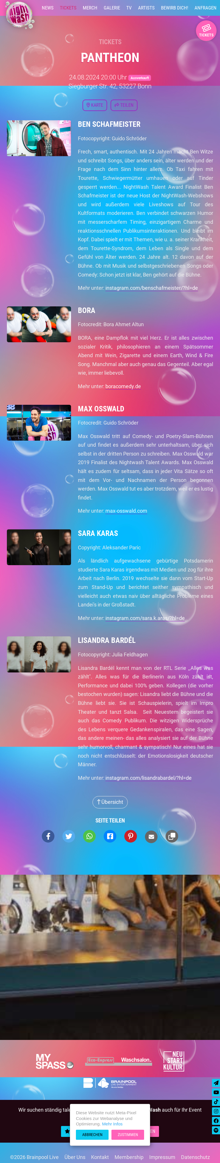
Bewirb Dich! (174, 8)
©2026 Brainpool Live (34, 1157)
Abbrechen (92, 1134)
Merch (90, 8)
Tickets (68, 8)
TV (129, 8)
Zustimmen (128, 1134)
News (48, 8)
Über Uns (74, 1157)
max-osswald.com (126, 511)
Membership (129, 1157)
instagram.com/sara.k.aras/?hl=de (145, 618)
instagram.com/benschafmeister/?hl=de (151, 288)
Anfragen (206, 8)
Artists (146, 8)
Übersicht (110, 802)
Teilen (124, 105)
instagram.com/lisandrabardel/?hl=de (148, 778)
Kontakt (100, 1157)
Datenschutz (195, 1157)
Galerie (112, 8)
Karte (95, 105)
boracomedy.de (123, 386)
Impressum (162, 1157)
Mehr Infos (112, 1123)
